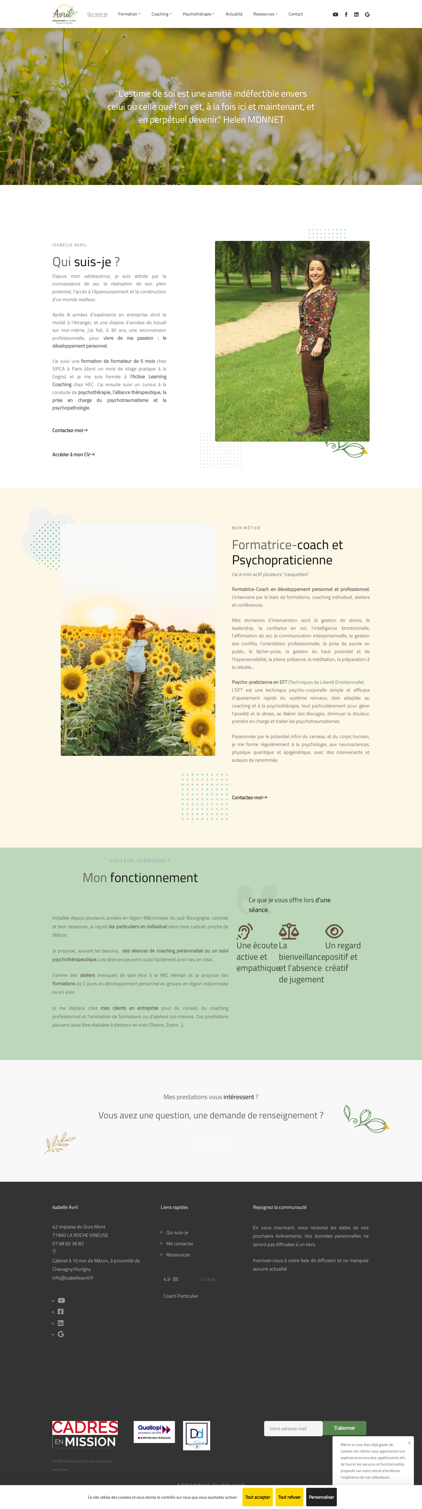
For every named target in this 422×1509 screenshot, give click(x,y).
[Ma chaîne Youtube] (335, 14)
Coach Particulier (181, 1295)
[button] (211, 1151)
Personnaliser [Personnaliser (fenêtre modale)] (321, 1497)
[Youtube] (61, 1301)
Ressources (178, 1254)
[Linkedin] (356, 14)
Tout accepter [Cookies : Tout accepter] (257, 1497)
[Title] (61, 1334)
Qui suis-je (177, 1232)
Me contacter (179, 1243)
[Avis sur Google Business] (367, 14)
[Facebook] (346, 14)
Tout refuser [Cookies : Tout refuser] (289, 1497)
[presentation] (309, 1455)
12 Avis (207, 1279)
